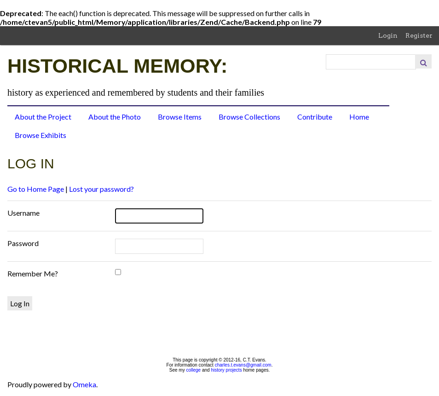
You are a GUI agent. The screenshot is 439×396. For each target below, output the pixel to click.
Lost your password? (101, 188)
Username (23, 212)
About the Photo (114, 116)
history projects (226, 370)
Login (388, 35)
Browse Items (180, 116)
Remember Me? (32, 273)
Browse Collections (249, 116)
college (193, 370)
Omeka (84, 384)
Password (23, 243)
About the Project (43, 116)
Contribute (314, 116)
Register (419, 35)
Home (359, 116)
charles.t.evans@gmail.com (243, 364)
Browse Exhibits (40, 135)
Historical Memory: (117, 66)
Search (423, 61)
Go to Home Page (35, 188)
